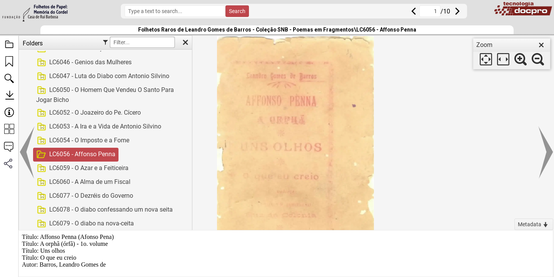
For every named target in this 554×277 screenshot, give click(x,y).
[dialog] (511, 53)
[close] (541, 45)
